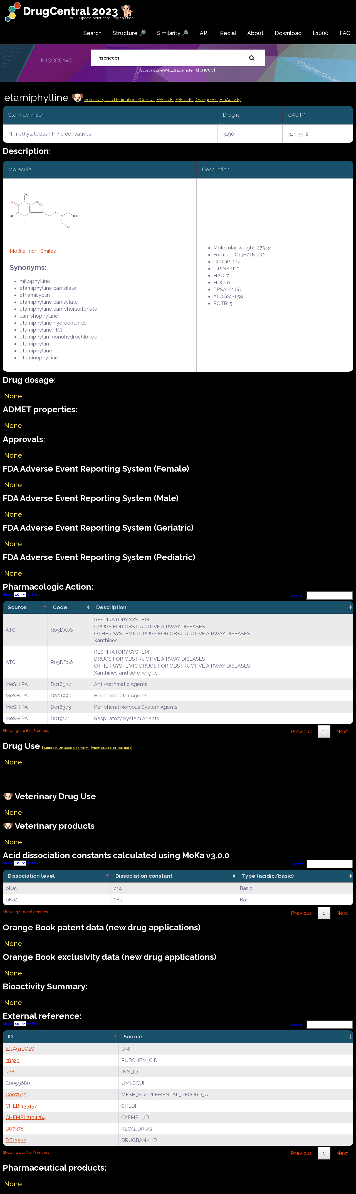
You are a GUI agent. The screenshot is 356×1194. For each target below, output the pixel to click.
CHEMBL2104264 (26, 1117)
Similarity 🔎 (173, 33)
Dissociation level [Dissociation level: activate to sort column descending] (31, 876)
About (255, 33)
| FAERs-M (184, 99)
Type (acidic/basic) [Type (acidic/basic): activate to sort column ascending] (268, 876)
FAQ (345, 33)
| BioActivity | (230, 99)
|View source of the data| (111, 748)
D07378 (15, 1129)
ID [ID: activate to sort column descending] (10, 1036)
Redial (228, 33)
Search (92, 33)
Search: (321, 595)
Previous (301, 731)
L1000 (320, 33)
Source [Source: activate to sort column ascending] (132, 1036)
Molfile (18, 251)
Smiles (48, 251)
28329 (12, 1060)
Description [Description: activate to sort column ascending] (111, 607)
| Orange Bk (206, 99)
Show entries (22, 594)
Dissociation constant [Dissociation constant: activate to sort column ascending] (143, 876)
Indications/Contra (135, 99)
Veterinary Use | (100, 99)
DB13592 (16, 1140)
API (204, 33)
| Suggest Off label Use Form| (65, 748)
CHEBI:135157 (21, 1106)
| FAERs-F (164, 99)
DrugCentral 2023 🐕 (78, 11)
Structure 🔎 (129, 33)
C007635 (16, 1094)
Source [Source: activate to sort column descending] (17, 607)
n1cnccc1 (205, 70)
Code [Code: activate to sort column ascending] (60, 607)
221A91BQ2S (20, 1049)
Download (288, 33)
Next (342, 731)
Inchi (33, 251)
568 (10, 1072)
